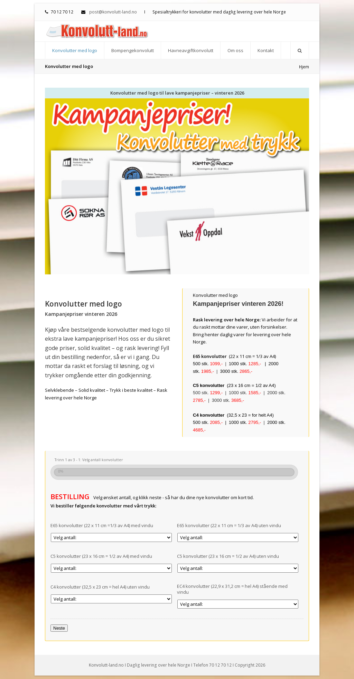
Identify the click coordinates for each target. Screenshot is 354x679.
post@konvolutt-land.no (113, 12)
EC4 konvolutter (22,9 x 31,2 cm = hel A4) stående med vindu (232, 589)
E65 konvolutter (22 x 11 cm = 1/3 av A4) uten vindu (229, 525)
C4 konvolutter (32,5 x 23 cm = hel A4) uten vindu (100, 587)
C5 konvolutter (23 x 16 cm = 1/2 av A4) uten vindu (228, 556)
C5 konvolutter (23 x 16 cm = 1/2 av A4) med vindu (101, 556)
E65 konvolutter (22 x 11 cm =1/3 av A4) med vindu (101, 525)
